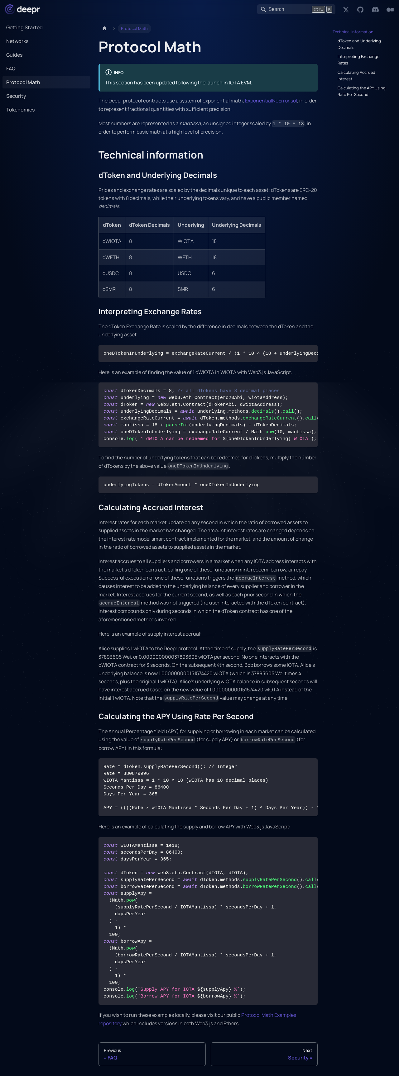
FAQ (11, 68)
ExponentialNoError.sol (271, 100)
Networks (17, 41)
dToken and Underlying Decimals (359, 44)
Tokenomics (20, 109)
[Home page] (104, 28)
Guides (14, 54)
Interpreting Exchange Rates (358, 60)
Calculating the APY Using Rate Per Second (362, 91)
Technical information (353, 32)
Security (16, 95)
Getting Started (24, 27)
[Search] (296, 9)
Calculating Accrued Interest (356, 75)
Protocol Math (23, 82)
